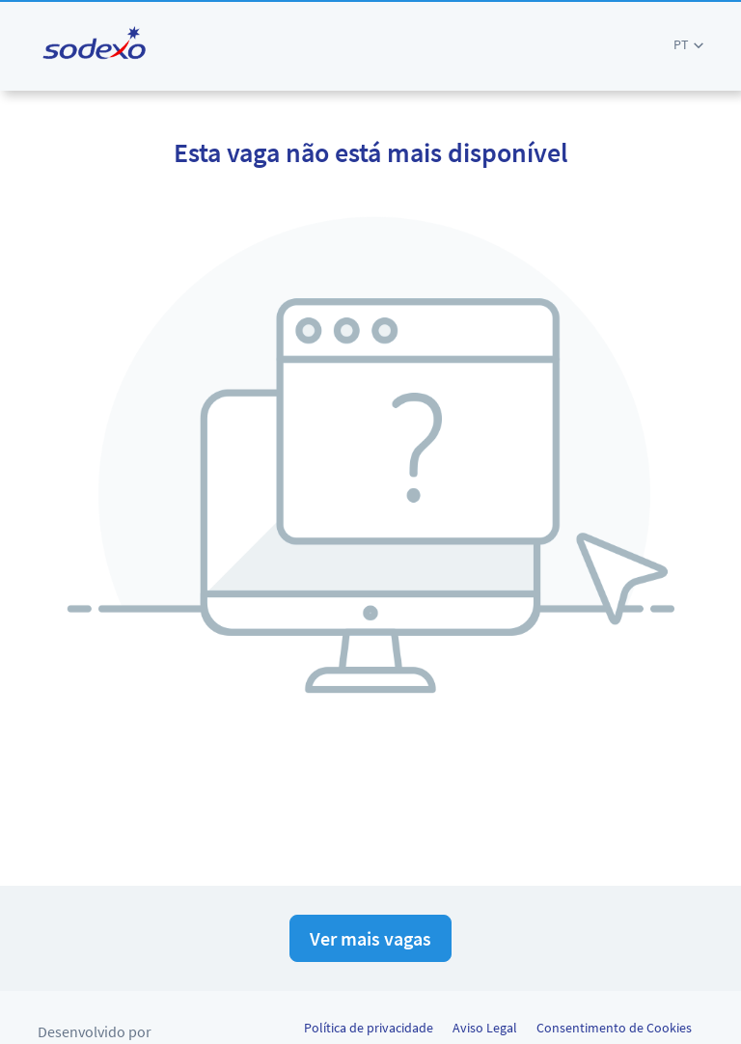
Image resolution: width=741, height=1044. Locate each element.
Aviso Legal (485, 1027)
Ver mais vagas (370, 938)
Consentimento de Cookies (614, 1027)
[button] (688, 45)
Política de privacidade (368, 1027)
